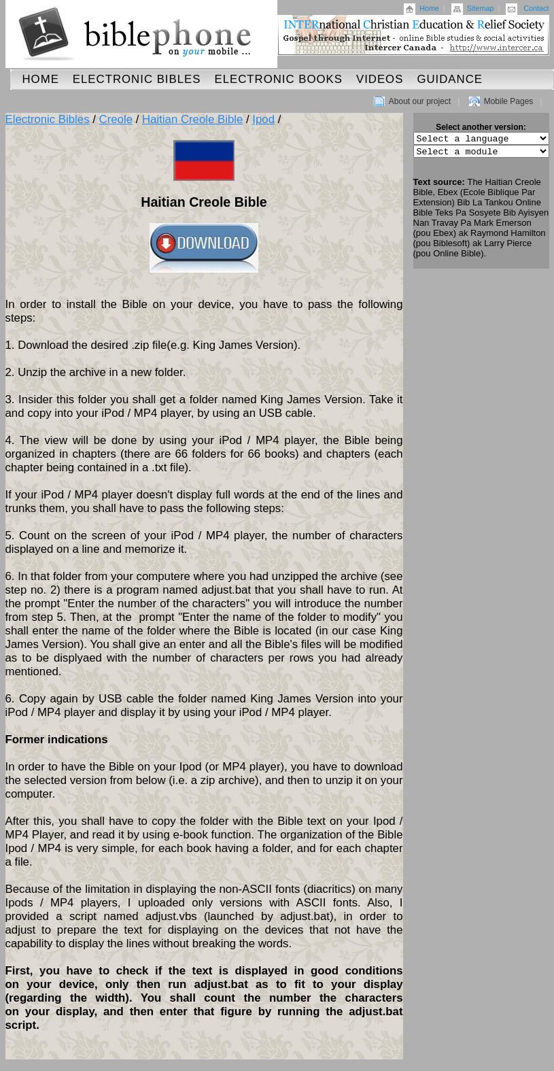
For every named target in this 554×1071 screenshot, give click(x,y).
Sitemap (480, 8)
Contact (536, 8)
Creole (116, 119)
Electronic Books (278, 79)
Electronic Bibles (137, 79)
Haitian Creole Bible (192, 119)
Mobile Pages (509, 101)
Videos (379, 79)
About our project (420, 101)
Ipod (263, 119)
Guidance (450, 79)
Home (429, 8)
